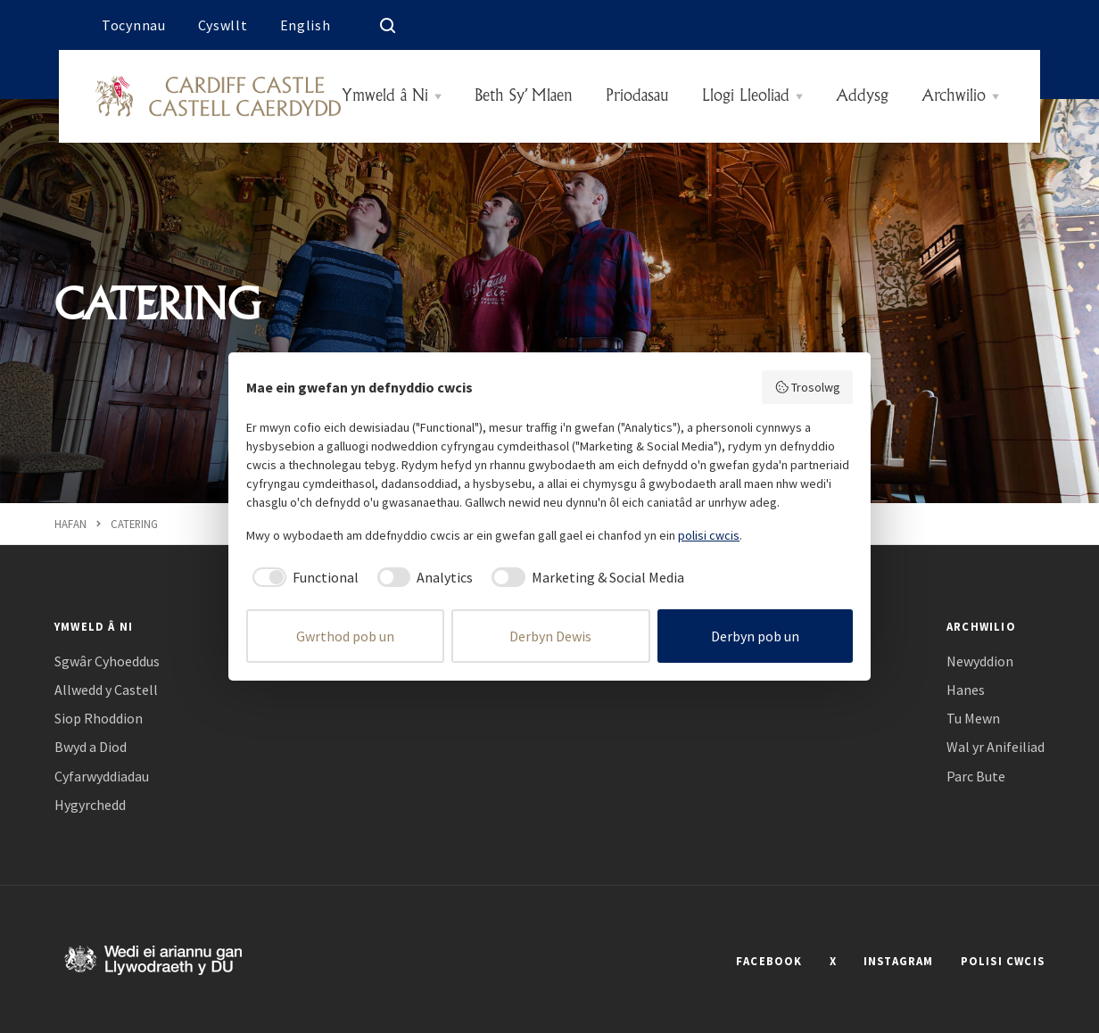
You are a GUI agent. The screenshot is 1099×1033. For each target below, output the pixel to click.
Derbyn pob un (755, 636)
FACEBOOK (769, 961)
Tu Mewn (973, 718)
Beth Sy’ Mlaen (524, 96)
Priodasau (637, 96)
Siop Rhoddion (98, 718)
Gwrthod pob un (345, 636)
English (305, 25)
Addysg (862, 96)
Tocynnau (134, 25)
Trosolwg (807, 387)
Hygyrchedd (90, 805)
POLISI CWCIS (1003, 961)
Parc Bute (975, 776)
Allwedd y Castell (106, 690)
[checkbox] (302, 577)
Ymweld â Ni (385, 96)
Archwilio (953, 96)
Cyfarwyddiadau (101, 776)
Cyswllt (223, 25)
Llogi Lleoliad (745, 96)
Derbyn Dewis (550, 636)
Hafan (70, 523)
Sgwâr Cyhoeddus (107, 661)
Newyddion (979, 661)
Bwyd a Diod (90, 747)
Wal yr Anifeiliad (995, 747)
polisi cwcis (709, 535)
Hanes (965, 690)
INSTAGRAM (899, 961)
